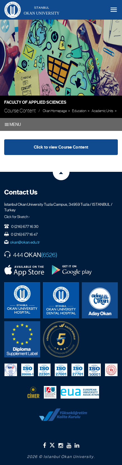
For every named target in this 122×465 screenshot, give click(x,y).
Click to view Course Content (61, 147)
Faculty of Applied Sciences (35, 102)
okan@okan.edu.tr (25, 242)
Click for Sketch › (17, 216)
